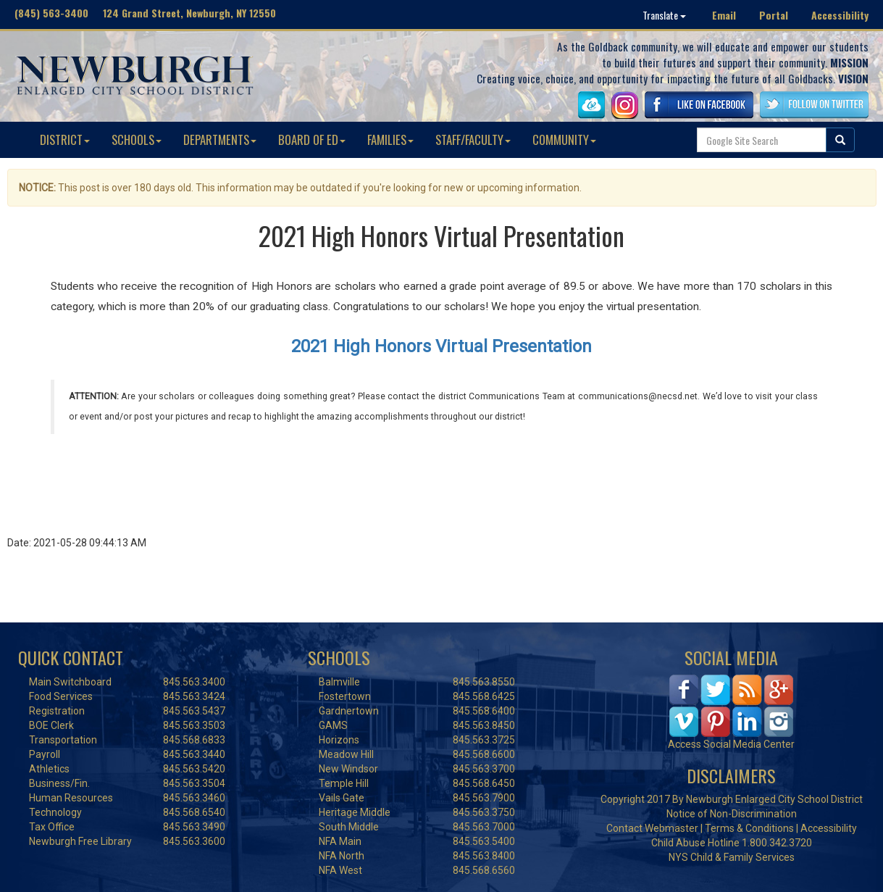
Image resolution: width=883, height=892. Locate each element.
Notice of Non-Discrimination (731, 814)
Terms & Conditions (749, 828)
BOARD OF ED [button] (312, 139)
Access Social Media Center (731, 744)
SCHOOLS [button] (137, 139)
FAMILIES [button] (390, 139)
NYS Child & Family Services (732, 857)
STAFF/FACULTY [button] (473, 139)
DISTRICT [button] (65, 139)
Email (724, 14)
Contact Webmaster (652, 828)
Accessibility (840, 14)
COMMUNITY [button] (564, 139)
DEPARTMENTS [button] (219, 139)
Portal (773, 14)
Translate (664, 14)
